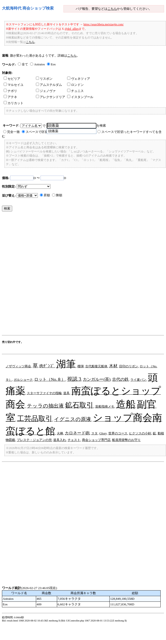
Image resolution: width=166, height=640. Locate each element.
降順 (59, 195)
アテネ (10, 97)
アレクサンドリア (50, 97)
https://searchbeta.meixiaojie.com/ (103, 24)
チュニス (75, 91)
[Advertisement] (59, 274)
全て (25, 64)
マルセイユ (13, 85)
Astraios (39, 64)
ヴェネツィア (78, 78)
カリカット (13, 103)
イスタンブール (80, 97)
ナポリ (10, 91)
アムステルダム (49, 85)
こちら (112, 8)
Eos (53, 64)
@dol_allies (72, 28)
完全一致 (13, 132)
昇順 (47, 195)
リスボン (44, 78)
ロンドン (75, 85)
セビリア (12, 78)
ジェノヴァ (46, 91)
